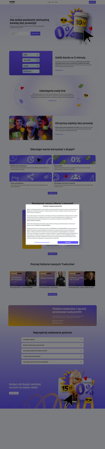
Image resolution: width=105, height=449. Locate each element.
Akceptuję (68, 242)
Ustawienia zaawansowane (41, 242)
